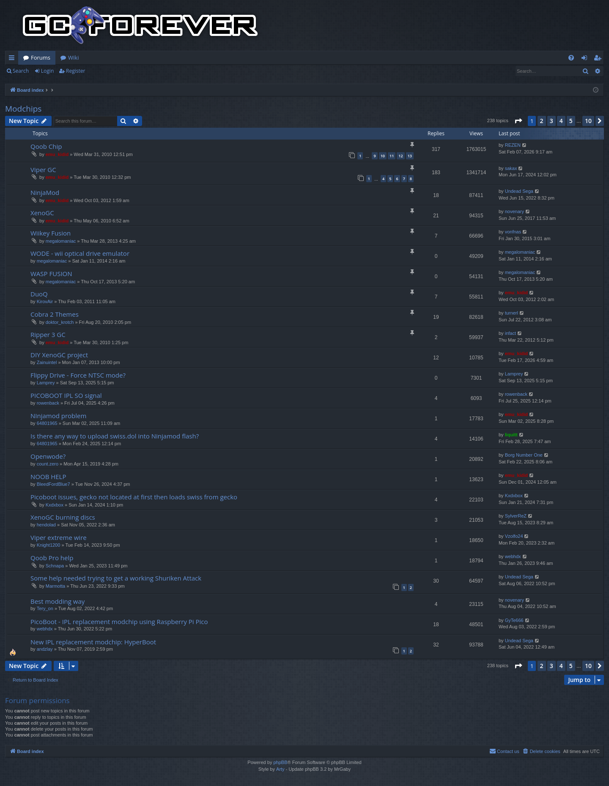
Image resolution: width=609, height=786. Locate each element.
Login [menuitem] (586, 59)
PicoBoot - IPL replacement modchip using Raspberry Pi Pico (119, 621)
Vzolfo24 (514, 536)
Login (47, 70)
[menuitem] (571, 58)
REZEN (513, 145)
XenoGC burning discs (62, 517)
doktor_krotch (60, 322)
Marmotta (55, 586)
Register (75, 70)
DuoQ (39, 294)
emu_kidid (57, 154)
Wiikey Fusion (50, 233)
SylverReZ (516, 515)
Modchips (23, 108)
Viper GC (43, 169)
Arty (280, 769)
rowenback (48, 402)
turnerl (511, 312)
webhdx (513, 556)
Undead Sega (519, 191)
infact (510, 333)
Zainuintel (47, 362)
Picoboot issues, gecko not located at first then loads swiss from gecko (133, 497)
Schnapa (55, 565)
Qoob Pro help (51, 557)
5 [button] (571, 121)
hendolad (46, 524)
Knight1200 (48, 545)
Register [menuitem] (599, 59)
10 (383, 156)
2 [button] (541, 121)
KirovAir (45, 301)
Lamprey (46, 382)
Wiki (73, 57)
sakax (511, 168)
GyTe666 (514, 620)
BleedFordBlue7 (53, 484)
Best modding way (57, 601)
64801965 (47, 423)
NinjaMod (44, 192)
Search (21, 70)
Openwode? (48, 456)
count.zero (47, 463)
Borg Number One (524, 454)
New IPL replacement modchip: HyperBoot (93, 642)
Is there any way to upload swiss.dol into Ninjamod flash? (114, 436)
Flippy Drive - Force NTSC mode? (78, 375)
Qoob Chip (46, 146)
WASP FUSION (51, 273)
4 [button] (561, 121)
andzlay (45, 649)
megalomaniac (61, 241)
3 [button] (551, 121)
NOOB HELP (48, 476)
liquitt (511, 434)
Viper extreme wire (58, 537)
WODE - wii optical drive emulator (79, 253)
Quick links (13, 59)
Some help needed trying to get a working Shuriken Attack (115, 578)
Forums (40, 57)
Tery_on (45, 608)
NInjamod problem (58, 415)
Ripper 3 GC (48, 334)
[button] (518, 121)
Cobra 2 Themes (54, 314)
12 (400, 156)
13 (410, 156)
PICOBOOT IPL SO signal (66, 395)
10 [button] (588, 121)
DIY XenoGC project (59, 355)
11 (392, 156)
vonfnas (513, 231)
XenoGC (42, 212)
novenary (514, 211)
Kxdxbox (54, 504)
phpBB (280, 762)
